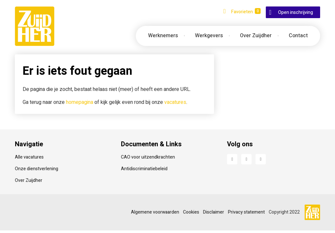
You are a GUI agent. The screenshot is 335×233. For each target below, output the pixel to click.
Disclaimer (213, 212)
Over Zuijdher (28, 180)
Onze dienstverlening (36, 168)
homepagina (79, 102)
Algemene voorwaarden (155, 212)
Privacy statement (246, 212)
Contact (298, 35)
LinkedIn (246, 159)
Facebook (232, 159)
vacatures (175, 102)
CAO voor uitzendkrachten (148, 157)
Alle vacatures (29, 157)
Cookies (191, 212)
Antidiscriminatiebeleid (144, 168)
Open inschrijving (295, 12)
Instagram (260, 159)
